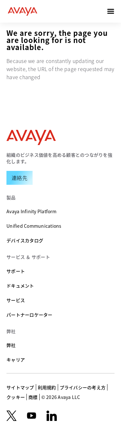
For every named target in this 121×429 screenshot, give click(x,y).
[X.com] (11, 416)
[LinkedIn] (51, 416)
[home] (22, 11)
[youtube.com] (31, 415)
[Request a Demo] (19, 177)
